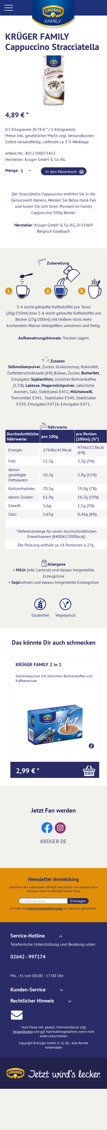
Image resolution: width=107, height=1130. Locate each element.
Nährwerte (53, 427)
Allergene (53, 564)
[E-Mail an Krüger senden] (17, 1014)
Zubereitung (53, 263)
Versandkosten (81, 135)
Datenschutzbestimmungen (45, 908)
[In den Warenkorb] (55, 770)
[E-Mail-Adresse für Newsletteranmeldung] (43, 901)
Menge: (11, 170)
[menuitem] (15, 8)
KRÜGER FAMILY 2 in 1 (38, 664)
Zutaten (53, 361)
